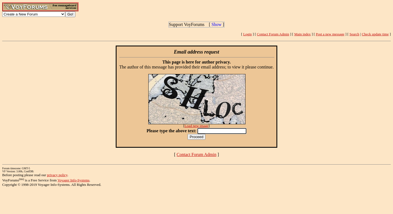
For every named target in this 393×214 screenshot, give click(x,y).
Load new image (196, 126)
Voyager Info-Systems (73, 180)
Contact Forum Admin (273, 34)
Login (247, 34)
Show (216, 24)
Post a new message (330, 34)
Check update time (375, 34)
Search (354, 34)
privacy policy (57, 175)
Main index (302, 34)
